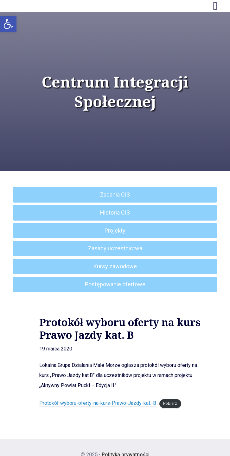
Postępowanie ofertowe (115, 284)
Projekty (115, 230)
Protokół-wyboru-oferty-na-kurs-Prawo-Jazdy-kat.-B (97, 403)
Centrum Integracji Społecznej (115, 92)
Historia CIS (115, 212)
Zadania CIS (115, 194)
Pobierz (170, 403)
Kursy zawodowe (115, 266)
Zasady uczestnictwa (115, 248)
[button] (8, 24)
